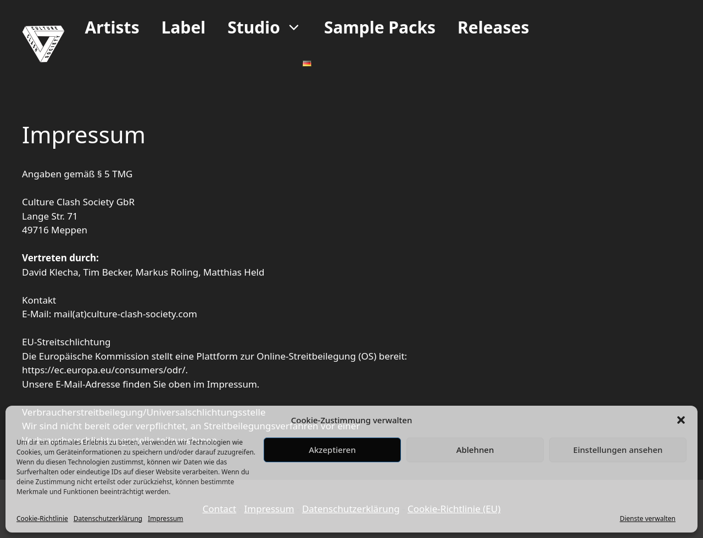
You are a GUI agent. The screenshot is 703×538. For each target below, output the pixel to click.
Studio (270, 27)
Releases (493, 27)
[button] (681, 419)
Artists (112, 27)
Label (183, 27)
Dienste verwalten (648, 518)
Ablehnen (475, 449)
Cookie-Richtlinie (42, 518)
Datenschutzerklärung (108, 518)
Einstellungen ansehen (618, 449)
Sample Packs (380, 27)
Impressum (165, 518)
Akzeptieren (332, 449)
